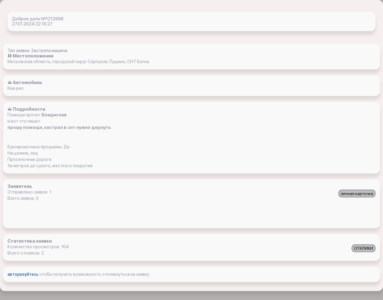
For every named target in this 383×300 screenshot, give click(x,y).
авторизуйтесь (23, 274)
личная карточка (357, 193)
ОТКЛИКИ (363, 248)
